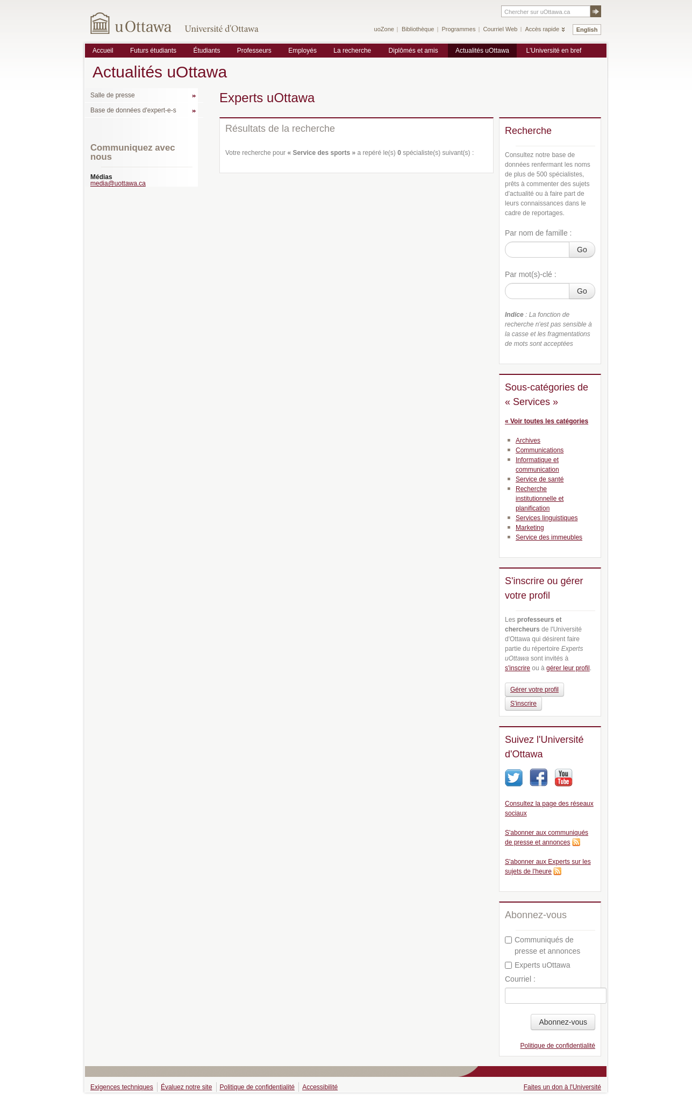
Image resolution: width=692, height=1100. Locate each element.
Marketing (530, 527)
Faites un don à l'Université (562, 1087)
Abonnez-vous (563, 1022)
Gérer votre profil (534, 689)
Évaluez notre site (186, 1087)
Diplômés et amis (413, 50)
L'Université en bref (553, 50)
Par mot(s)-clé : (531, 274)
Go (582, 249)
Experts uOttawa (537, 965)
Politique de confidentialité (557, 1045)
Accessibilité (320, 1087)
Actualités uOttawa (482, 50)
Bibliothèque (418, 29)
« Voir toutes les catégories (546, 421)
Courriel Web (500, 29)
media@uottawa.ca (118, 183)
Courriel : (520, 979)
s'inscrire (517, 668)
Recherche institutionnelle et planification (539, 498)
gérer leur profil (568, 668)
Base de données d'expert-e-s (133, 110)
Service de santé (539, 479)
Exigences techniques (121, 1087)
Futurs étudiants (153, 50)
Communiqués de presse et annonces (542, 945)
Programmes (458, 29)
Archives (528, 440)
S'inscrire (523, 703)
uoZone (384, 29)
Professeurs (254, 50)
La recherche (352, 50)
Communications (539, 450)
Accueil (102, 50)
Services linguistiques (546, 518)
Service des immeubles (549, 537)
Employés (302, 50)
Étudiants (206, 50)
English (587, 29)
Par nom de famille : (538, 233)
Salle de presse (112, 95)
